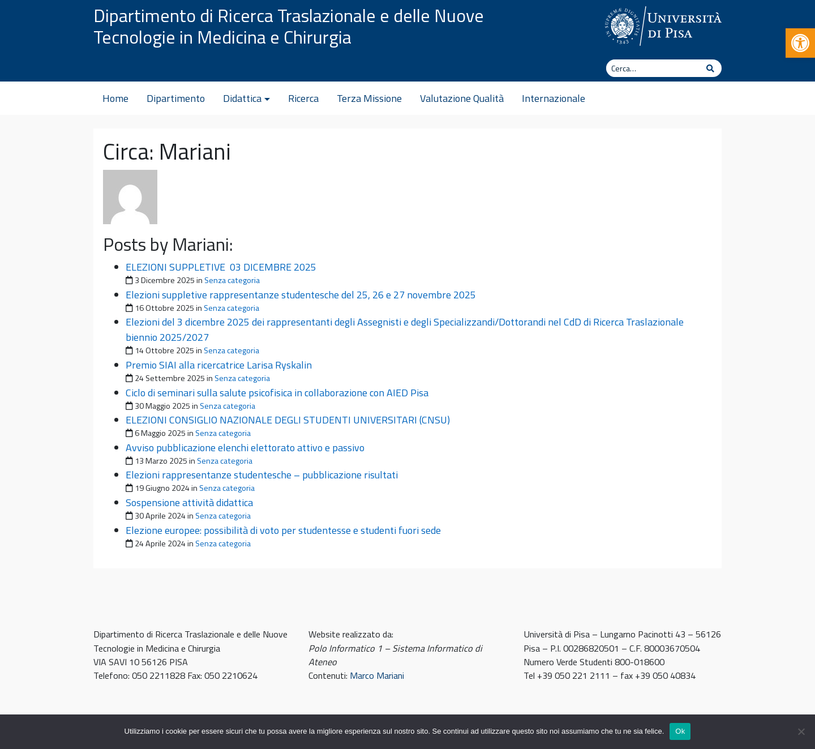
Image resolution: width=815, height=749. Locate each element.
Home (115, 98)
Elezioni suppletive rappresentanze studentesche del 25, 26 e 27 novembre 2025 (301, 294)
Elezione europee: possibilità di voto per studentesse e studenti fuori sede (283, 530)
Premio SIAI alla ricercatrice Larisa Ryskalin (219, 365)
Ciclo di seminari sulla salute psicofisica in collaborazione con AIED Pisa (277, 392)
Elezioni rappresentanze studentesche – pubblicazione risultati (262, 474)
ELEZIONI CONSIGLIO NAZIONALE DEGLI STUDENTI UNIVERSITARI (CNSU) (288, 419)
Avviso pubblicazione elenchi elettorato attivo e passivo (245, 447)
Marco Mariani (377, 675)
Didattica (242, 98)
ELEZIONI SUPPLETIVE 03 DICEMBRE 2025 (221, 267)
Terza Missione (369, 98)
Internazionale (553, 98)
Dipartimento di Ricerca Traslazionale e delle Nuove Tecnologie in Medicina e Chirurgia (288, 26)
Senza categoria (232, 280)
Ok (680, 731)
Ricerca (303, 98)
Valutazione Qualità (462, 98)
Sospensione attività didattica (189, 502)
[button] (800, 43)
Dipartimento (176, 98)
